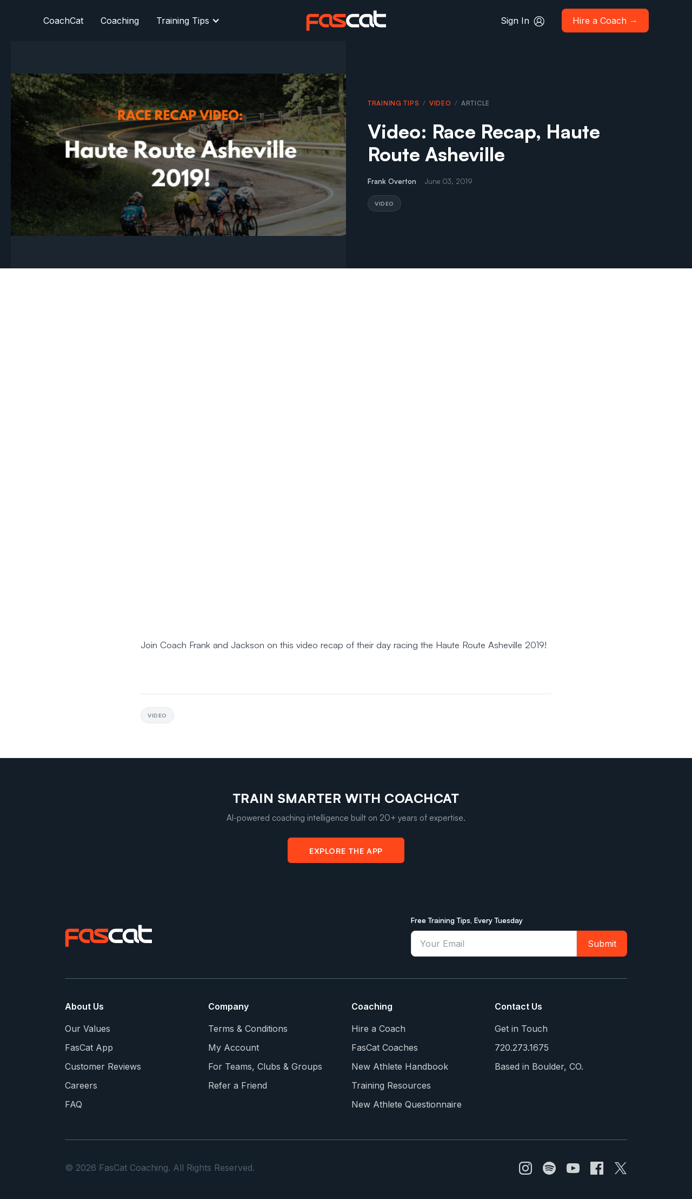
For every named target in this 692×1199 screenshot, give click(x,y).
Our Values (87, 1028)
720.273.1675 (522, 1047)
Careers (81, 1085)
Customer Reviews (103, 1066)
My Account (233, 1047)
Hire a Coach (378, 1028)
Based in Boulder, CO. (539, 1066)
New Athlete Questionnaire (406, 1104)
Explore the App (346, 850)
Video (440, 103)
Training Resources (391, 1085)
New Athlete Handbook (399, 1066)
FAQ (73, 1104)
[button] (188, 20)
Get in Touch (521, 1028)
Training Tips (182, 20)
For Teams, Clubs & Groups (265, 1066)
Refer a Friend (237, 1085)
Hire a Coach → (605, 20)
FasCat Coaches (384, 1047)
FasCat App (89, 1047)
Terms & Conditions (248, 1028)
